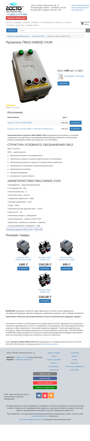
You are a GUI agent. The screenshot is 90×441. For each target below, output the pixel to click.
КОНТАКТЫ (20, 25)
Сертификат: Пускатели (71, 76)
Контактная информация (74, 366)
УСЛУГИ (67, 22)
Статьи (74, 360)
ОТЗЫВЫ (10, 25)
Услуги (53, 356)
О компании (74, 353)
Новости (74, 356)
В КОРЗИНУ (63, 83)
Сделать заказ (45, 378)
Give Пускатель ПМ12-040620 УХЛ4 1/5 (7, 105)
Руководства (54, 370)
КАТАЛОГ (26, 22)
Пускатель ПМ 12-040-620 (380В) (19, 123)
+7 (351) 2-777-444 (16, 14)
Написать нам (45, 374)
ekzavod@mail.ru (77, 10)
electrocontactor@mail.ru (80, 8)
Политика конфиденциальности (31, 419)
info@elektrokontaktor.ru (50, 344)
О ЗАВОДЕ (17, 22)
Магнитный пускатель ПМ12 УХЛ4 (19, 229)
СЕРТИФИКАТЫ (47, 22)
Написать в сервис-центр (45, 387)
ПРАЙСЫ (35, 22)
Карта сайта (74, 370)
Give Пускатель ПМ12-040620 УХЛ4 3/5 (11, 105)
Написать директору (45, 383)
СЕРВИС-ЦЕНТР (32, 25)
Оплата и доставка (54, 360)
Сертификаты (54, 366)
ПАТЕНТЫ (58, 22)
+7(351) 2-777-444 (21, 357)
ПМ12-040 (38, 229)
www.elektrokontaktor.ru (39, 416)
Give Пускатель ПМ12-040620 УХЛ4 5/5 (14, 105)
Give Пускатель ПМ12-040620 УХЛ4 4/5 (12, 105)
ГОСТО (8, 22)
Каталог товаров (54, 353)
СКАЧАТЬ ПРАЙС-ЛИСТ (16, 18)
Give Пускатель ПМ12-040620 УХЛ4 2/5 (9, 105)
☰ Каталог (12, 30)
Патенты (54, 363)
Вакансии (74, 363)
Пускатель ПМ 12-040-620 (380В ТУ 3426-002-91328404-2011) (30, 129)
